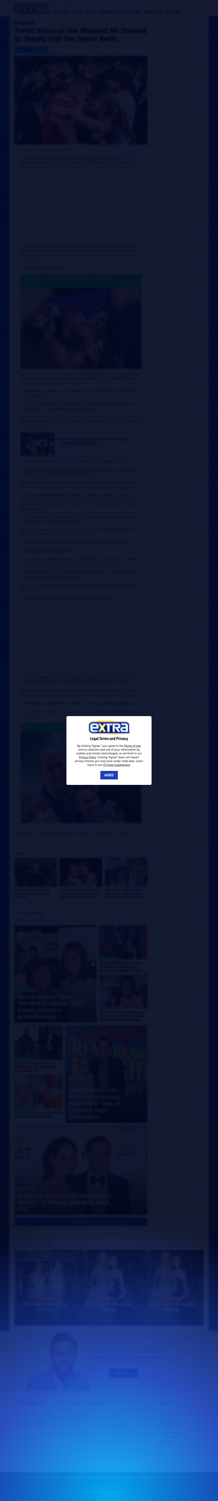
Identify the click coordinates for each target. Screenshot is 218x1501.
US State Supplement (116, 765)
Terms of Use (132, 746)
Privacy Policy (87, 757)
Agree (109, 775)
